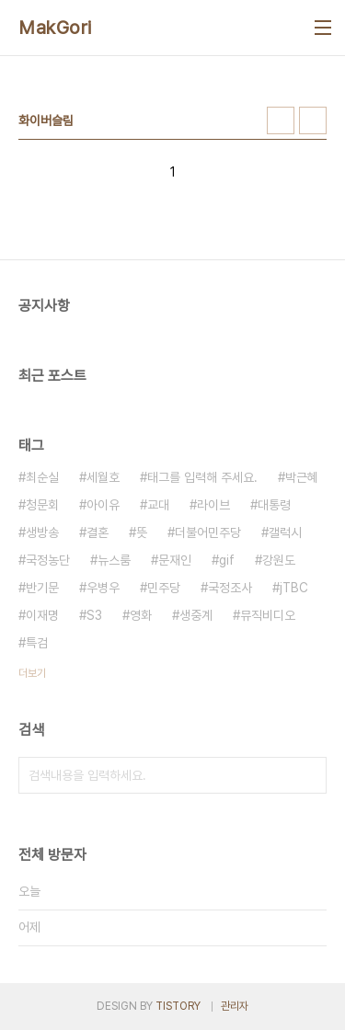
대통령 (274, 505)
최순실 (42, 477)
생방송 (42, 532)
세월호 (103, 477)
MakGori (55, 27)
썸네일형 (280, 120)
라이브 (213, 505)
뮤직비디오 (267, 615)
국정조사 (230, 587)
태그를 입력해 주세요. (202, 477)
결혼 (97, 532)
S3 (94, 615)
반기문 (42, 587)
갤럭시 (285, 532)
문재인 (174, 560)
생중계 (196, 615)
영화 (141, 615)
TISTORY (178, 1006)
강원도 (278, 560)
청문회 (42, 505)
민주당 (163, 587)
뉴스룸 (114, 560)
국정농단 (48, 560)
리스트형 (313, 120)
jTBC (294, 587)
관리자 (234, 1006)
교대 (158, 505)
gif (227, 560)
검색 (308, 775)
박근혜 (301, 477)
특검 (37, 642)
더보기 (32, 673)
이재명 (42, 615)
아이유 (103, 505)
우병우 (103, 587)
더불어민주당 (208, 532)
